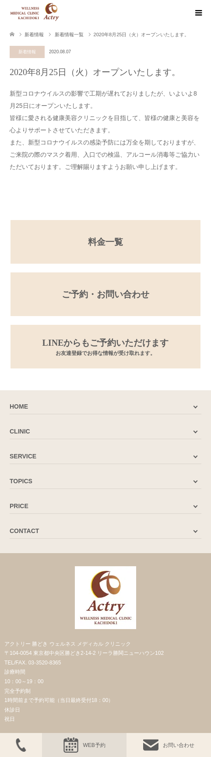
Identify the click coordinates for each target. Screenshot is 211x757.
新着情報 (27, 51)
